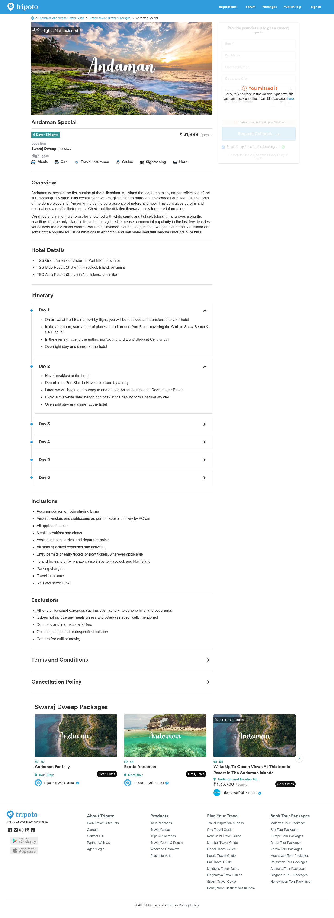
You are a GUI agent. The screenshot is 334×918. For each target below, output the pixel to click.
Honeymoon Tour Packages (290, 881)
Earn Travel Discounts (103, 823)
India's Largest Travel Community (27, 821)
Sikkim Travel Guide (221, 881)
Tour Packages (161, 823)
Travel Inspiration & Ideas (225, 823)
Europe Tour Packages (286, 836)
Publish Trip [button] (294, 7)
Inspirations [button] (229, 7)
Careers (93, 829)
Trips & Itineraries (163, 836)
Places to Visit (161, 855)
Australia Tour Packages (287, 868)
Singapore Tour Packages (289, 875)
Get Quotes (107, 774)
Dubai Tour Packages (285, 842)
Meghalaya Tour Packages (289, 855)
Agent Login (95, 849)
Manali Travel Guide (221, 849)
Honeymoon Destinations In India (231, 888)
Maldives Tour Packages (287, 823)
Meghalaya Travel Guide (224, 875)
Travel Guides (161, 829)
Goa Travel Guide (220, 829)
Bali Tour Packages (284, 829)
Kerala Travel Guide (221, 855)
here (290, 98)
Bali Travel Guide (219, 862)
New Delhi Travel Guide (224, 836)
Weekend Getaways (165, 849)
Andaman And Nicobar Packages (110, 18)
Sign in (316, 7)
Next (299, 759)
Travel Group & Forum (167, 842)
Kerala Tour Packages (286, 849)
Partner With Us (98, 842)
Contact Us (95, 836)
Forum (250, 7)
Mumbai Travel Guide (222, 842)
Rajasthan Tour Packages (288, 862)
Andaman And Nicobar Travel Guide (62, 18)
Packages (269, 7)
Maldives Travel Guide (223, 868)
